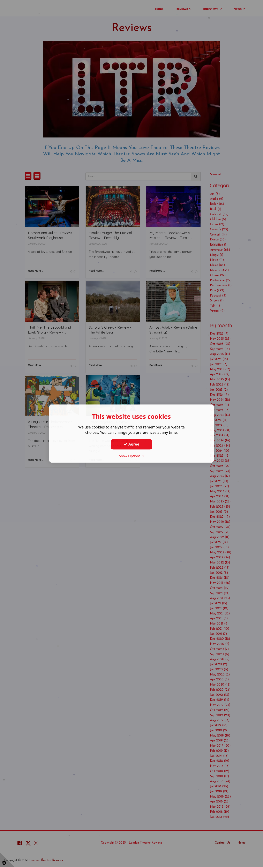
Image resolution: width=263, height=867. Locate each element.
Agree (131, 444)
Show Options (131, 456)
